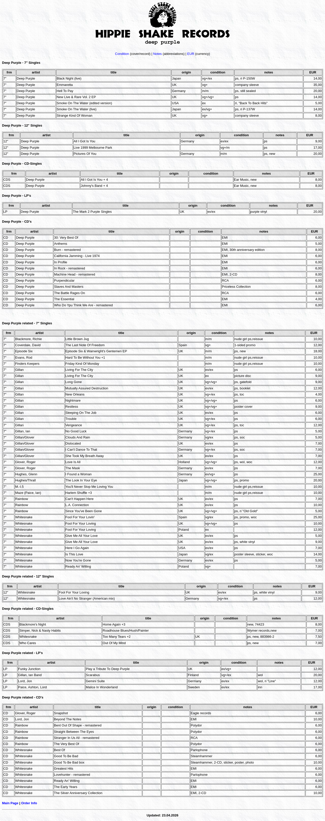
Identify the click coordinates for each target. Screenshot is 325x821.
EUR (190, 54)
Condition (122, 54)
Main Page (10, 803)
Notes (157, 54)
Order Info (29, 803)
